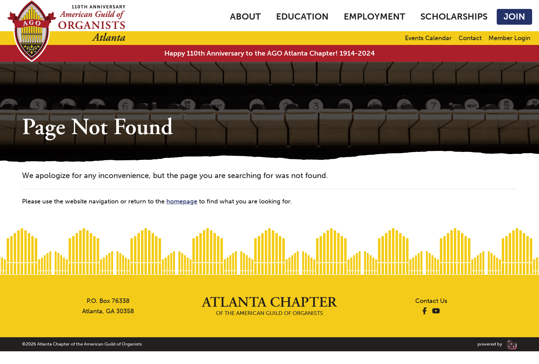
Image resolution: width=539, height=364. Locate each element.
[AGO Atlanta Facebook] (425, 311)
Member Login (509, 38)
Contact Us (431, 301)
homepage (181, 201)
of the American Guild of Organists (269, 305)
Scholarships (453, 16)
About (245, 16)
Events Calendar (428, 38)
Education (302, 16)
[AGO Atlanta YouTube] (436, 311)
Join (514, 16)
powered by (497, 344)
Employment (374, 16)
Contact (470, 38)
